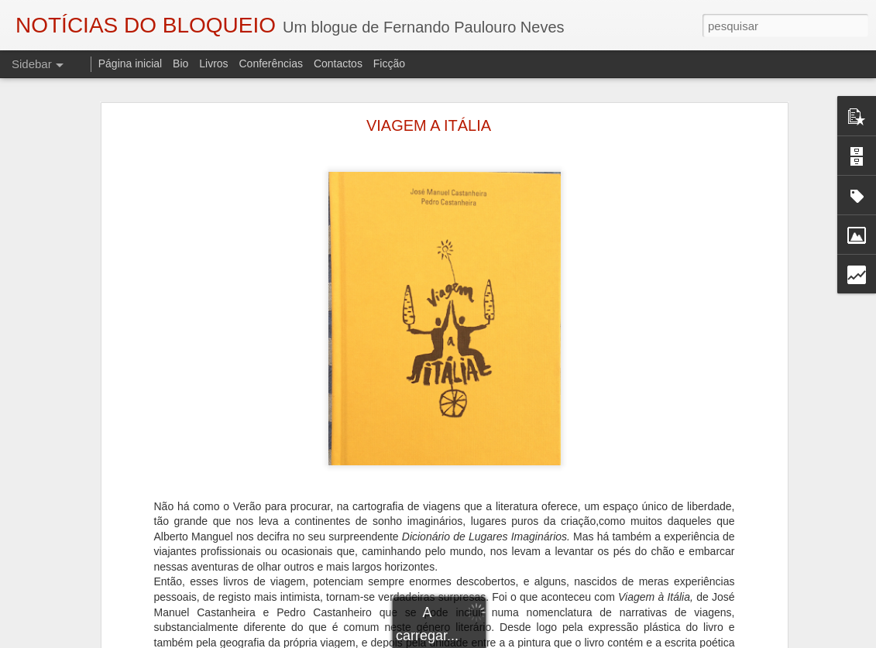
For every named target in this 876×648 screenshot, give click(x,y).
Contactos (338, 63)
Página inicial (130, 63)
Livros (213, 63)
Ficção (389, 63)
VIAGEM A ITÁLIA (428, 125)
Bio (180, 63)
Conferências (271, 63)
